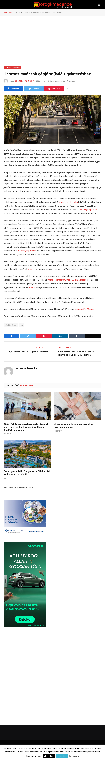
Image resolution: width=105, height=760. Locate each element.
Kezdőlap (19, 12)
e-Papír (32, 287)
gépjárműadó (10, 325)
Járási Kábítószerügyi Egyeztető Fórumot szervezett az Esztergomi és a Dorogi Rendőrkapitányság (26, 427)
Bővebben (74, 756)
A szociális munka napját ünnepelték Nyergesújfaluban (73, 425)
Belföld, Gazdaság (12, 67)
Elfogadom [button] (48, 756)
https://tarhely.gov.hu (68, 202)
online (30, 269)
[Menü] (6, 5)
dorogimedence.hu (24, 81)
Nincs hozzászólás (56, 81)
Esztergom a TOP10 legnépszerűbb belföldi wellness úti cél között (27, 473)
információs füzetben (85, 309)
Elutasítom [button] (62, 756)
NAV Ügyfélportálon (89, 209)
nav (21, 325)
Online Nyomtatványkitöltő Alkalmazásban (66, 280)
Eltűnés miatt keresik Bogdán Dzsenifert (28, 352)
